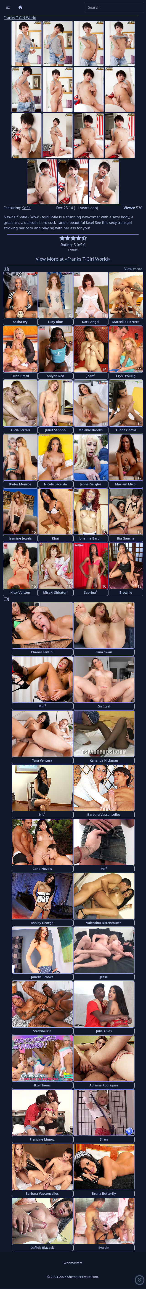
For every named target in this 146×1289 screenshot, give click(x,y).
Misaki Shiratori (55, 592)
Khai (55, 538)
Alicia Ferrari (20, 430)
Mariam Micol (125, 484)
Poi (104, 868)
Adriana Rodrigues (103, 1085)
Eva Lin (103, 1247)
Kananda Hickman (104, 760)
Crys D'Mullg (126, 376)
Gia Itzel (104, 706)
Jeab (91, 375)
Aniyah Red (55, 376)
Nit (42, 814)
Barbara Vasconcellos (103, 814)
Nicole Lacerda (55, 484)
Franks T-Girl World (20, 17)
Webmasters (73, 1263)
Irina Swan (104, 652)
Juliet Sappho (55, 430)
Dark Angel (90, 322)
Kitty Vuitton (20, 592)
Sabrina (90, 592)
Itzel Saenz (42, 1085)
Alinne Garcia (125, 430)
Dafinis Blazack (42, 1247)
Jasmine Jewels (20, 538)
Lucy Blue (55, 322)
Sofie (26, 207)
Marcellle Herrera (125, 322)
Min (42, 706)
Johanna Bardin (91, 538)
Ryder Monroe (20, 484)
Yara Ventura (42, 760)
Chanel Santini (42, 652)
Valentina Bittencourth (104, 923)
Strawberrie (42, 1031)
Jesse (104, 977)
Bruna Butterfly (104, 1193)
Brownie (125, 592)
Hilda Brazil (20, 376)
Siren (104, 1139)
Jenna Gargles (90, 484)
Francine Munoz (42, 1139)
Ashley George (42, 923)
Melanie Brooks (91, 430)
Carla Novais (42, 868)
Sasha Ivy (20, 322)
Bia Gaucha (125, 538)
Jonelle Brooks (42, 977)
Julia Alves (104, 1031)
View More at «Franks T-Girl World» (73, 259)
